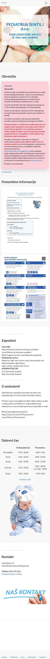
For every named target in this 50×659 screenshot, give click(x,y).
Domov (4, 3)
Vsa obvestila (6, 172)
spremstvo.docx (37, 160)
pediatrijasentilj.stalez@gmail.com (17, 151)
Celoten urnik (25, 479)
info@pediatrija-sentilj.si (12, 574)
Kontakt (43, 657)
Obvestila (13, 657)
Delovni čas (32, 657)
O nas (23, 657)
